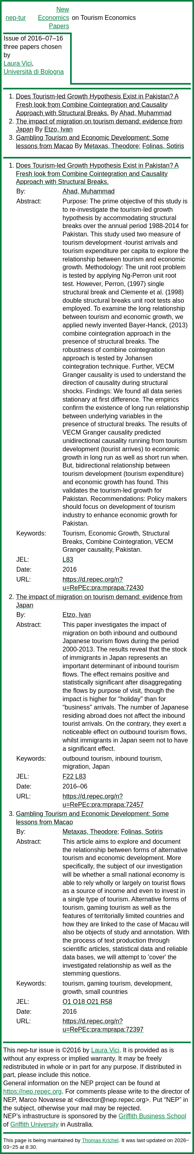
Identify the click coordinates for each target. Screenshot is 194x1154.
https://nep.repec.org (32, 1091)
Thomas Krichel (100, 1140)
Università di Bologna (34, 71)
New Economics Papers (53, 17)
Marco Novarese (42, 1099)
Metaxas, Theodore (111, 146)
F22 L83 (74, 776)
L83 (68, 559)
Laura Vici (18, 63)
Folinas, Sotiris (163, 146)
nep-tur (16, 17)
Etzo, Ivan (58, 129)
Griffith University (34, 1124)
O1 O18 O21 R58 (87, 1001)
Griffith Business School (152, 1116)
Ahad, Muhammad (146, 113)
